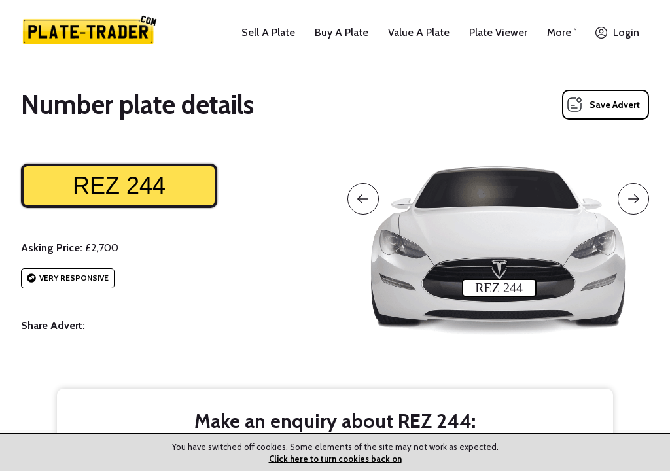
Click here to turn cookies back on (335, 458)
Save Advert (615, 105)
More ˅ (562, 32)
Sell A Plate (268, 32)
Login (626, 32)
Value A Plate (419, 32)
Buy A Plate (341, 32)
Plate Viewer (498, 32)
